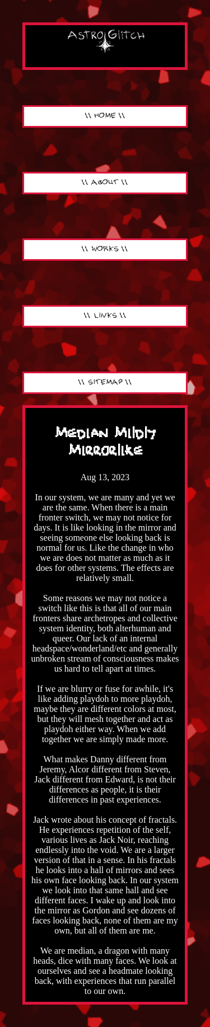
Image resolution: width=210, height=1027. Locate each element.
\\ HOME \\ (105, 116)
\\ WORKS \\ (105, 249)
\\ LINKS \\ (105, 316)
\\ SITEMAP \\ (105, 382)
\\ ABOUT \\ (105, 182)
